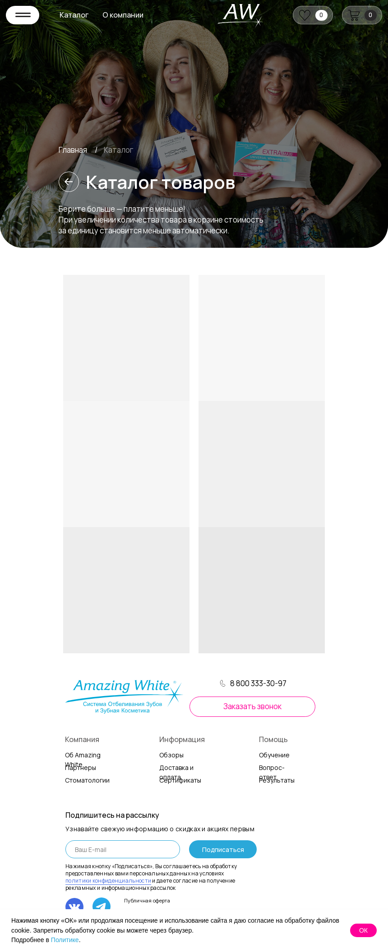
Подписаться (223, 849)
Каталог (74, 15)
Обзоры (171, 755)
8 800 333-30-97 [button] (258, 683)
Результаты (277, 780)
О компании (122, 15)
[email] (122, 849)
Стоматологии (87, 780)
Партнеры (80, 767)
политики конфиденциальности (108, 880)
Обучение (274, 755)
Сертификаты (180, 780)
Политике (65, 939)
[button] (252, 707)
